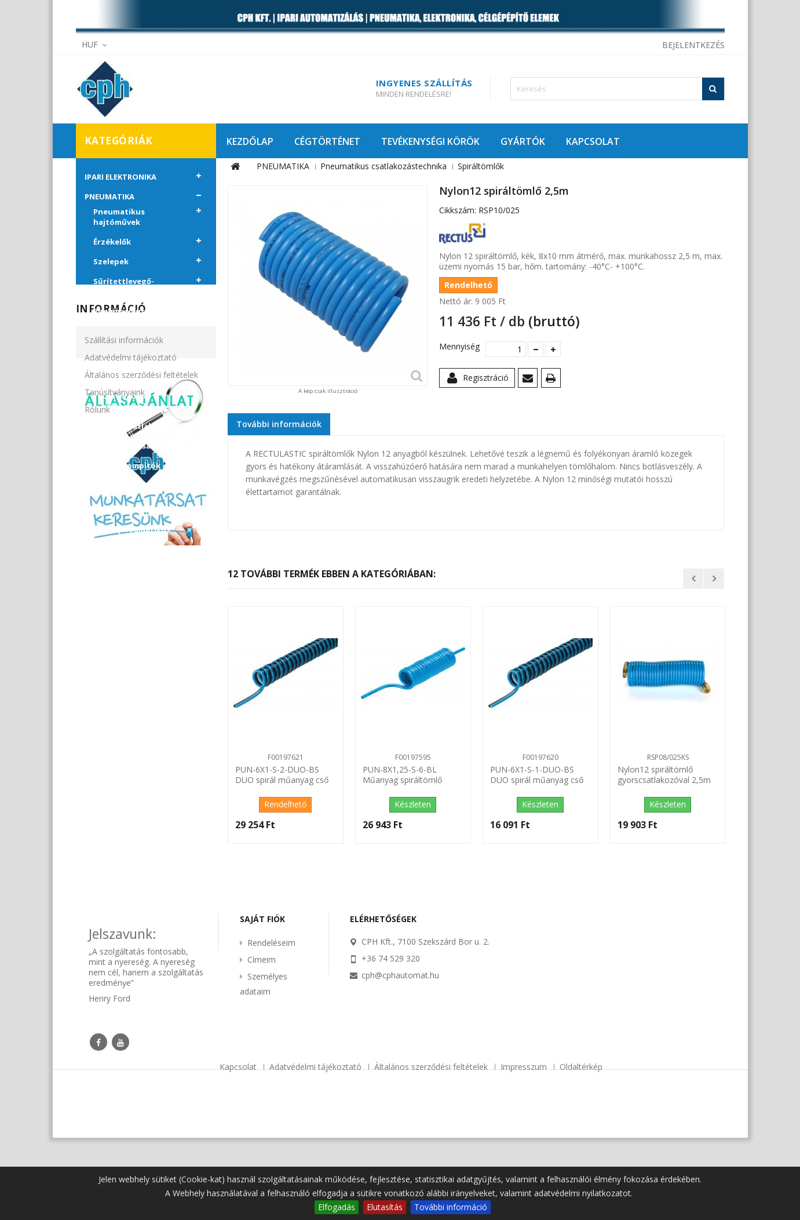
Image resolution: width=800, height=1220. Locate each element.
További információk (279, 423)
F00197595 (413, 757)
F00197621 (286, 757)
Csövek (115, 337)
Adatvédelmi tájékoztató (131, 694)
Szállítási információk (124, 677)
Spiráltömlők (127, 356)
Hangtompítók (131, 465)
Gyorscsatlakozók (137, 426)
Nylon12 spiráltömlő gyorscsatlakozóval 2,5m (664, 774)
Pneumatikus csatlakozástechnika (134, 316)
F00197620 (540, 757)
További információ (450, 1206)
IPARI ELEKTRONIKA (120, 177)
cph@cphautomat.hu (400, 1057)
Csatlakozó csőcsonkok (125, 401)
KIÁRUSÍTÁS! (108, 583)
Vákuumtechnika (126, 509)
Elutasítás (385, 1206)
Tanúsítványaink (115, 729)
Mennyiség (458, 346)
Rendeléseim (271, 1024)
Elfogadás (336, 1206)
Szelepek (111, 261)
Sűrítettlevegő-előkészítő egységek (133, 286)
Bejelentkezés (693, 44)
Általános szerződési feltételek (141, 712)
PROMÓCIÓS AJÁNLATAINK (134, 603)
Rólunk (97, 746)
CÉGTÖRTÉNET (327, 141)
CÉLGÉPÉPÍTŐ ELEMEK (124, 564)
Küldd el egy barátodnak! (530, 380)
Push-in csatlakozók (141, 376)
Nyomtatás (553, 380)
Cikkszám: (457, 210)
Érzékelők (112, 241)
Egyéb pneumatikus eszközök (131, 534)
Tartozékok (125, 485)
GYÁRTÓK (523, 141)
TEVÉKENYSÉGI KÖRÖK (430, 141)
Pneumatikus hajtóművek (119, 216)
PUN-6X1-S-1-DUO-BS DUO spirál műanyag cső (536, 774)
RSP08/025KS (668, 757)
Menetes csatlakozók (144, 445)
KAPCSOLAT (593, 141)
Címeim (261, 1041)
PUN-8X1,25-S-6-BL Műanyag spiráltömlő (402, 774)
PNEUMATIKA (109, 196)
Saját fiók (262, 1001)
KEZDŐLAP (250, 141)
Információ (111, 646)
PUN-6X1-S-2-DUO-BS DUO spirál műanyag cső (281, 774)
